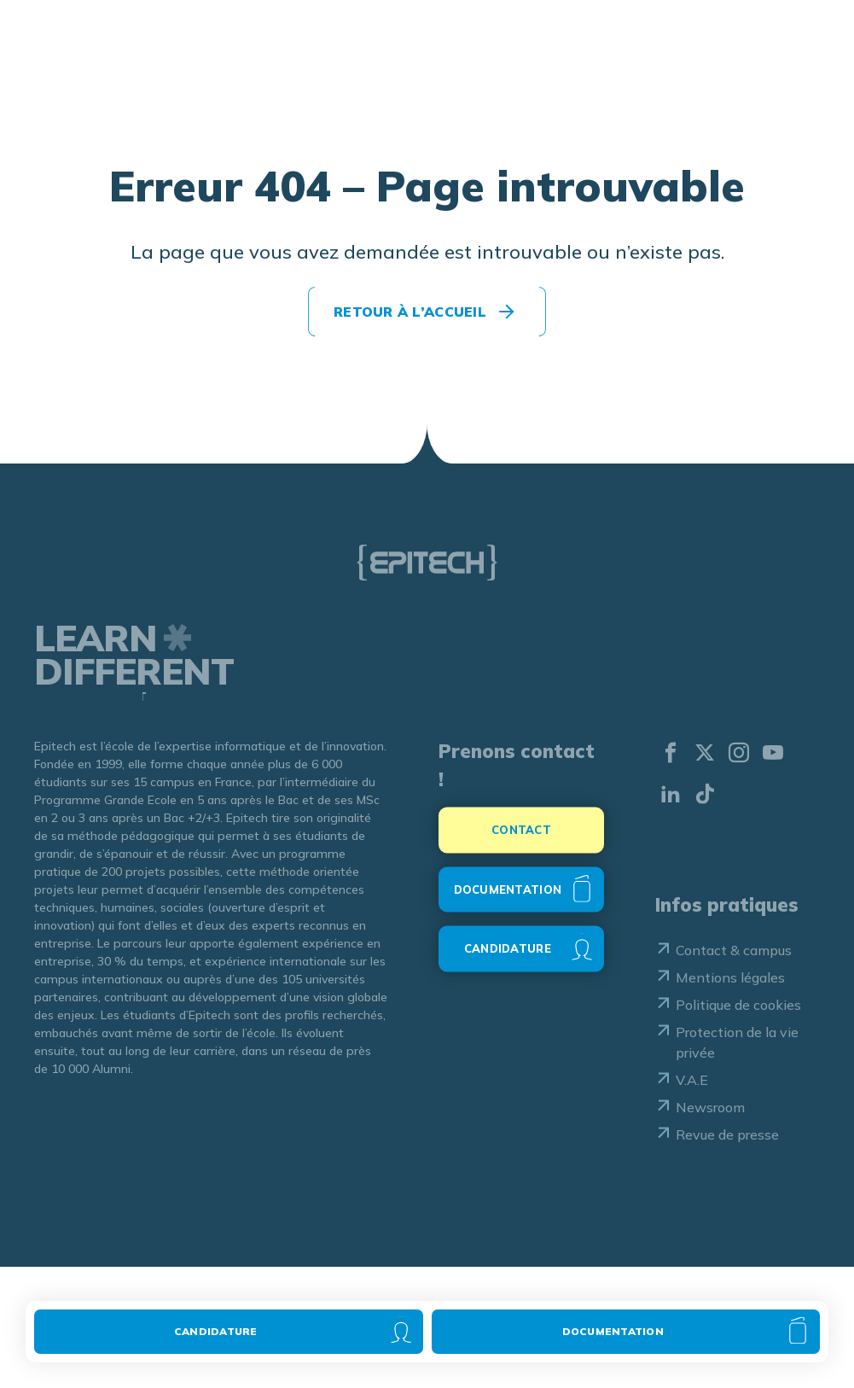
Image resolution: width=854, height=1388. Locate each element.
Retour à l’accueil (410, 311)
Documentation (613, 1331)
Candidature (216, 1331)
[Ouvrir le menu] (802, 54)
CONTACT (521, 838)
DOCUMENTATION (507, 897)
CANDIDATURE (507, 957)
